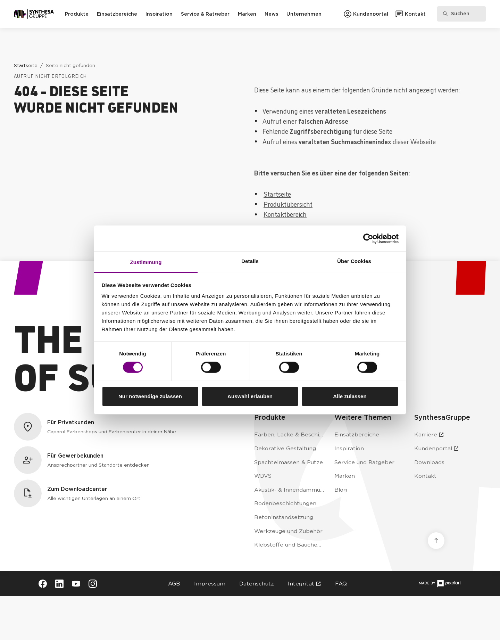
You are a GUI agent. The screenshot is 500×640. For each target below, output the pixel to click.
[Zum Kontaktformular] (410, 14)
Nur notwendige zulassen (150, 396)
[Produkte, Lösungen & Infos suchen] (461, 14)
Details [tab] (250, 261)
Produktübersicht (288, 203)
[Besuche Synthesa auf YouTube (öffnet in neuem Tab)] (76, 584)
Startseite (277, 193)
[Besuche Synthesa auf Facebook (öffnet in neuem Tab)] (43, 584)
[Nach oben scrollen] (436, 540)
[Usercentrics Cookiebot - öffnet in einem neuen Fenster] (368, 238)
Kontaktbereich (285, 214)
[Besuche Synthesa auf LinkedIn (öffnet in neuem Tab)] (59, 584)
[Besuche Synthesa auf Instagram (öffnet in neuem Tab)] (93, 584)
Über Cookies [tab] (354, 261)
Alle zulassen (349, 396)
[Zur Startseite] (34, 14)
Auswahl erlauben (250, 396)
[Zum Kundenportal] (365, 14)
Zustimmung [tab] (146, 262)
